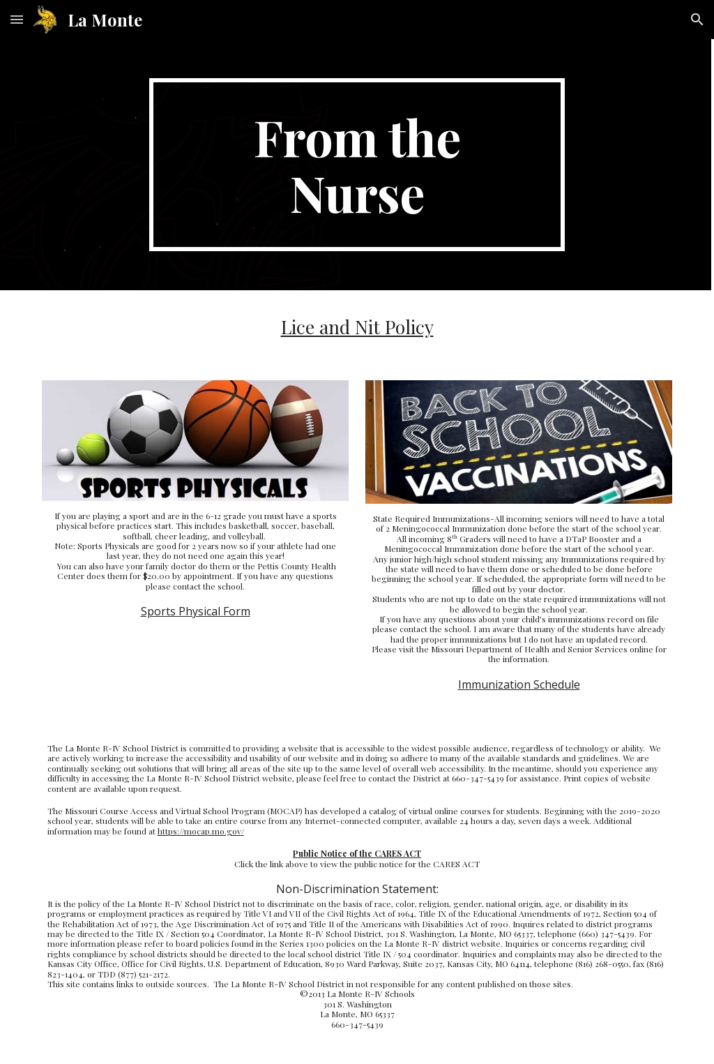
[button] (16, 19)
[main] (356, 164)
